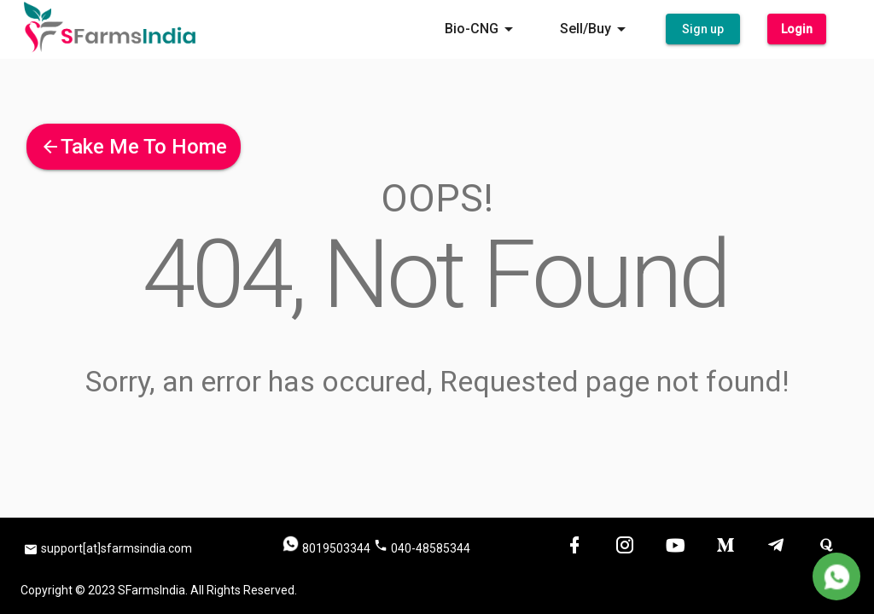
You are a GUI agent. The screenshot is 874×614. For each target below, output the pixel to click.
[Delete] (836, 576)
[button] (703, 29)
